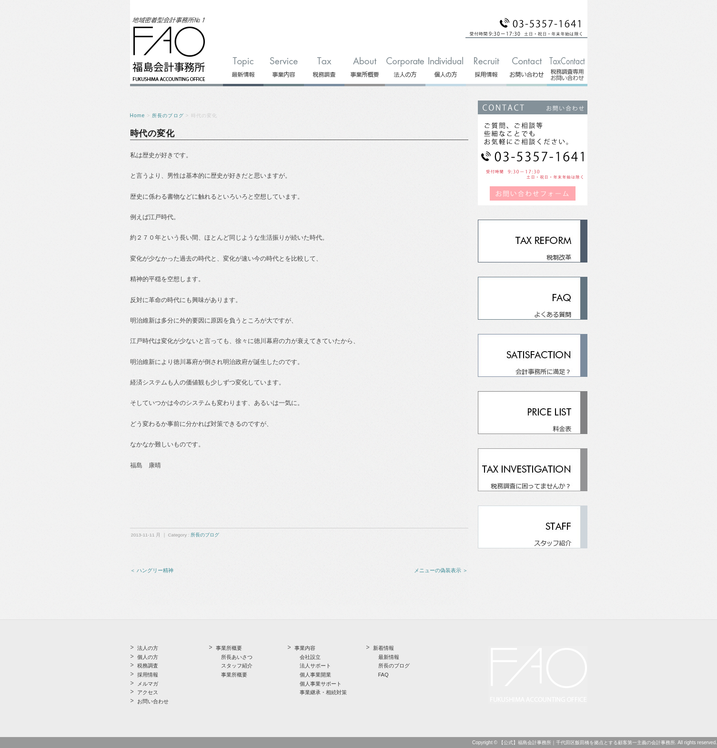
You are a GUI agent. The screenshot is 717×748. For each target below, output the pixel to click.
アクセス (147, 692)
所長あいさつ (236, 657)
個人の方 (147, 657)
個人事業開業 (315, 674)
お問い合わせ (153, 701)
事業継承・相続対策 (323, 692)
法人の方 (147, 648)
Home (137, 115)
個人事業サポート (321, 684)
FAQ (383, 674)
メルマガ (147, 684)
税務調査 (147, 665)
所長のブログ (167, 115)
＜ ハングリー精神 (151, 570)
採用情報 (147, 674)
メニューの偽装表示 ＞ (441, 570)
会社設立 (310, 657)
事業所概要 (234, 674)
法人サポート (315, 665)
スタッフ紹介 (236, 665)
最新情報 (388, 657)
